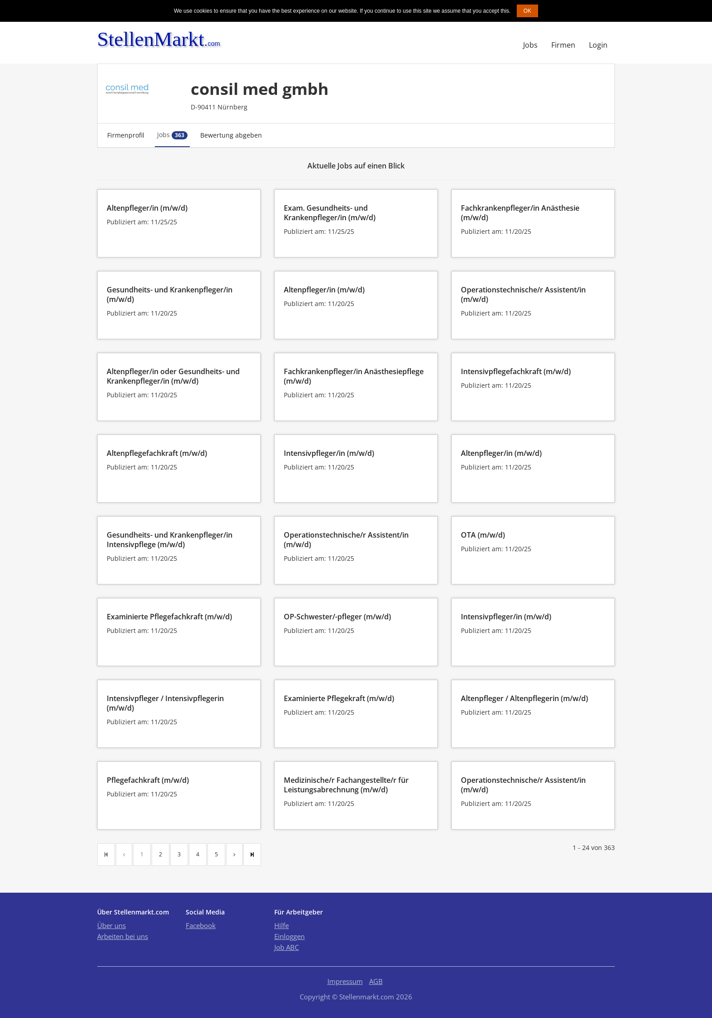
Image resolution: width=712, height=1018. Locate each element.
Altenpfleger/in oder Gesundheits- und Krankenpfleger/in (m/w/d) (173, 376)
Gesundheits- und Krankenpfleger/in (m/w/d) (169, 294)
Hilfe (281, 925)
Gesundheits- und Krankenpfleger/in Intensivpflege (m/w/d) (169, 539)
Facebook (201, 925)
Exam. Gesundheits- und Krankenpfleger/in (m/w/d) (330, 212)
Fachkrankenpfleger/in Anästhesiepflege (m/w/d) (354, 376)
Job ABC (286, 947)
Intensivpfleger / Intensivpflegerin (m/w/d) (165, 703)
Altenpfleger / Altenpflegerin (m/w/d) (524, 698)
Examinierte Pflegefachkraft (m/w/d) (169, 617)
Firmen (563, 45)
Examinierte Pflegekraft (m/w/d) (339, 698)
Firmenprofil (125, 135)
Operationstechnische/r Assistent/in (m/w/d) (523, 294)
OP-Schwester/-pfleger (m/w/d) (337, 617)
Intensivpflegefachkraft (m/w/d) (516, 371)
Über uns (111, 925)
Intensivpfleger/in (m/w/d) (329, 453)
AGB (376, 981)
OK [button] (527, 11)
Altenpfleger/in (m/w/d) (147, 208)
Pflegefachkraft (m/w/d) (148, 780)
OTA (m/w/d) (483, 535)
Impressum (345, 981)
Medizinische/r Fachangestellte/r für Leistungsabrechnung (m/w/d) (346, 785)
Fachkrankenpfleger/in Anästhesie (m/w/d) (520, 212)
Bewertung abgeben (231, 135)
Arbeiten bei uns (122, 936)
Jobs (530, 45)
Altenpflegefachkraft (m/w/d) (157, 453)
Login (598, 45)
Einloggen (289, 936)
